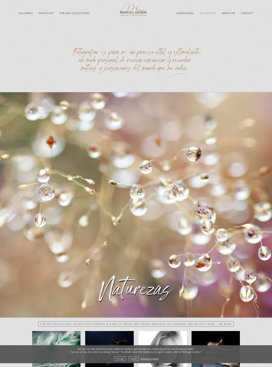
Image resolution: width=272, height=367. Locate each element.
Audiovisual (185, 13)
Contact (247, 13)
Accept (120, 358)
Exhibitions (208, 13)
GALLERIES (26, 13)
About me (228, 13)
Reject (134, 358)
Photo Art (46, 13)
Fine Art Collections (74, 13)
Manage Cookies (149, 358)
